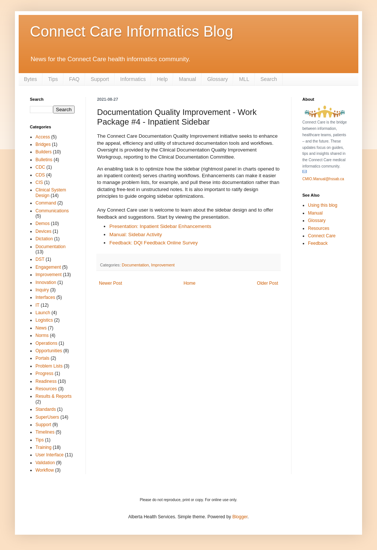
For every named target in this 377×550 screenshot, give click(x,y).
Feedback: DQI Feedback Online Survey (153, 243)
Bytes (30, 79)
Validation (45, 462)
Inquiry (42, 290)
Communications (52, 210)
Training (43, 447)
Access (42, 137)
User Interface (49, 454)
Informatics (133, 79)
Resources (46, 388)
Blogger (239, 516)
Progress (44, 373)
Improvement (163, 265)
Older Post (267, 283)
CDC (40, 167)
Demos (42, 223)
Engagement (48, 267)
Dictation (44, 238)
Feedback (318, 243)
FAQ (74, 79)
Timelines (44, 432)
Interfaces (45, 297)
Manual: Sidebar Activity (135, 234)
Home (190, 283)
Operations (46, 343)
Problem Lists (49, 366)
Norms (42, 335)
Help (162, 79)
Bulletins (43, 159)
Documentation (135, 265)
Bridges (43, 144)
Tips (53, 79)
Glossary (217, 79)
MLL (244, 79)
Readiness (46, 381)
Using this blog (322, 205)
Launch (42, 312)
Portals (42, 358)
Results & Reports (53, 396)
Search (269, 79)
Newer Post (110, 283)
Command (45, 203)
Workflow (44, 470)
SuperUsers (47, 417)
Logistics (44, 320)
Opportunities (48, 350)
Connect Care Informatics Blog (131, 31)
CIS (39, 182)
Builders (43, 151)
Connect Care (322, 235)
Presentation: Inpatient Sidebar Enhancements (160, 226)
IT (37, 305)
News (41, 328)
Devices (43, 231)
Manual (187, 79)
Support (100, 79)
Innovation (45, 282)
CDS (40, 175)
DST (39, 259)
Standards (45, 409)
